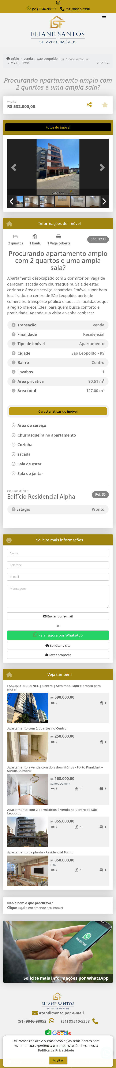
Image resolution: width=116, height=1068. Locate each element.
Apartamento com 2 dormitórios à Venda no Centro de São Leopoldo (52, 811)
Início (12, 58)
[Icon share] (58, 2)
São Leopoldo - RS (50, 58)
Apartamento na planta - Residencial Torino (40, 852)
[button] (14, 167)
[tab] (20, 127)
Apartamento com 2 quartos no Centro (37, 728)
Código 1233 (20, 63)
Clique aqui (16, 908)
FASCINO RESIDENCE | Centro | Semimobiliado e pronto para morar (54, 687)
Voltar (103, 63)
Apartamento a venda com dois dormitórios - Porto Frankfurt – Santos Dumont (55, 769)
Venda (28, 58)
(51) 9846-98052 (44, 9)
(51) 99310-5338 (78, 9)
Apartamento (78, 58)
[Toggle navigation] (104, 18)
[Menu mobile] (58, 30)
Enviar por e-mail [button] (58, 616)
